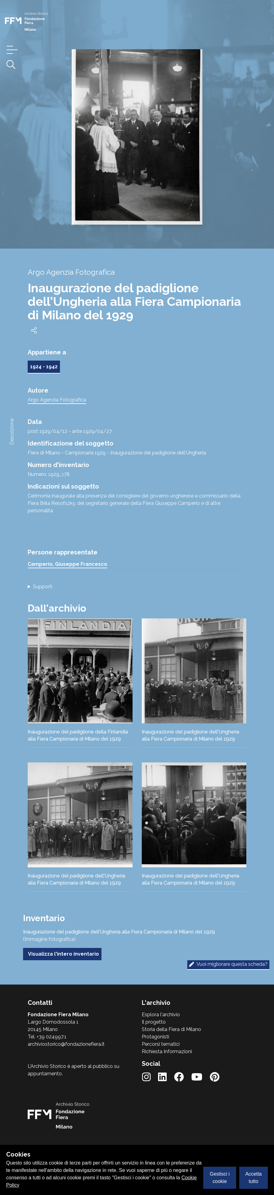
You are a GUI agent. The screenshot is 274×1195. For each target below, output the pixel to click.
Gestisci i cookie (220, 1177)
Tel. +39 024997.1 (47, 1037)
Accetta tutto (253, 1177)
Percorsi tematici (161, 1044)
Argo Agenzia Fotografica (57, 400)
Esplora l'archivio (161, 1014)
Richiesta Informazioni (167, 1051)
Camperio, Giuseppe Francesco (67, 564)
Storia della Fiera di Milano (171, 1029)
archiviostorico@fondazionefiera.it (66, 1044)
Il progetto (154, 1022)
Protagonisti (155, 1037)
